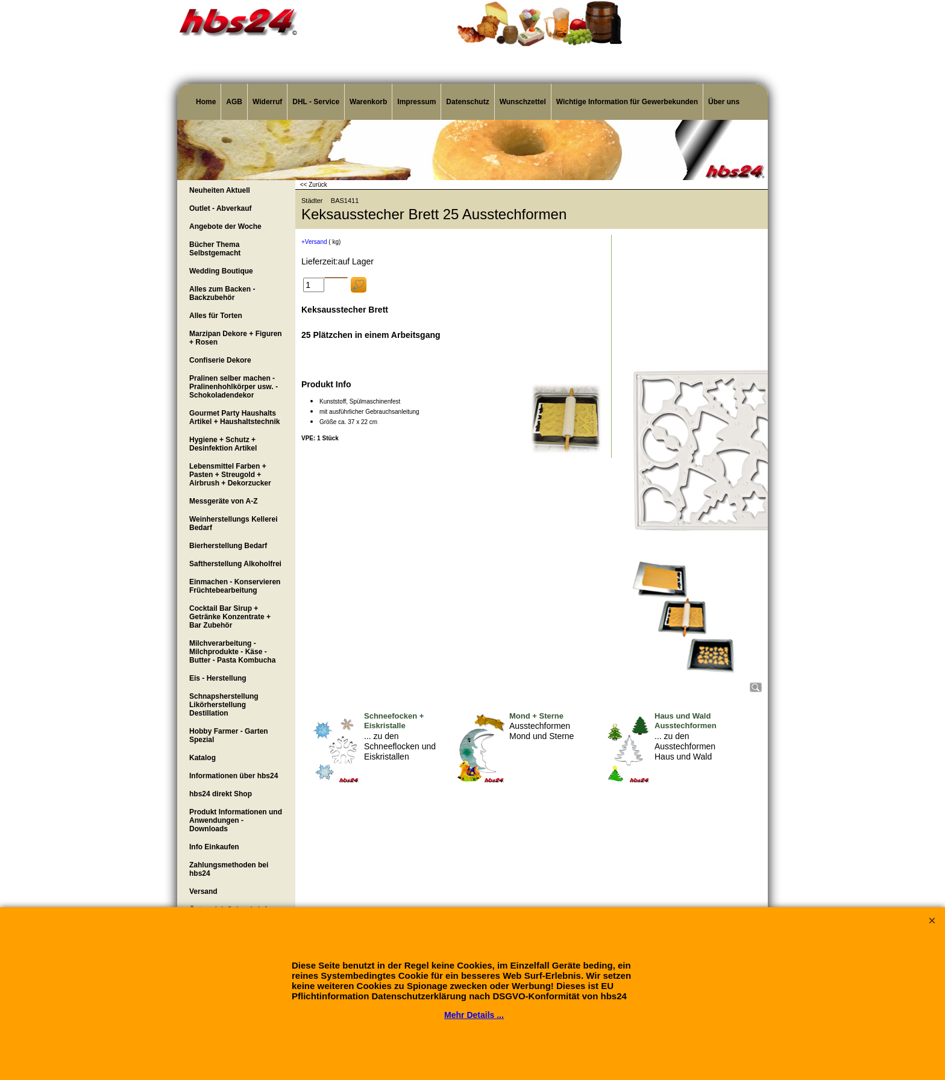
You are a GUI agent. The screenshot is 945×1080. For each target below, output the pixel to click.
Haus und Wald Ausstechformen (686, 721)
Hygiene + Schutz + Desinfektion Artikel (223, 443)
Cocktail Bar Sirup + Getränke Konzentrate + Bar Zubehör (230, 616)
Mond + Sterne (536, 715)
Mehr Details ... (474, 1015)
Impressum (416, 102)
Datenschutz (467, 102)
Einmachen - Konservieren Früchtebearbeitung (234, 586)
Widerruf (267, 102)
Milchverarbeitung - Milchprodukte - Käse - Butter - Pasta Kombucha (232, 651)
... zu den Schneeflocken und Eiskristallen (400, 746)
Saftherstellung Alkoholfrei (235, 564)
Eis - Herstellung (217, 678)
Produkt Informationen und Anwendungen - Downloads (235, 820)
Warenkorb (368, 102)
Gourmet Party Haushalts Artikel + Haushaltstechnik (234, 417)
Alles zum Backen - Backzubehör (222, 293)
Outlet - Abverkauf (220, 208)
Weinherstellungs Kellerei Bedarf (233, 523)
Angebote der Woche (225, 226)
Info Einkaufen (214, 847)
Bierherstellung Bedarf (228, 546)
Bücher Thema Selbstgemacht (214, 248)
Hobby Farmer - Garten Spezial (228, 735)
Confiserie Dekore (220, 360)
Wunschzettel (523, 102)
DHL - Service (315, 102)
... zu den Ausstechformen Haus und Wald (685, 746)
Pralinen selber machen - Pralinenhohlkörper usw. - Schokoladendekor (233, 386)
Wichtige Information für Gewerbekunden (627, 102)
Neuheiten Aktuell (219, 190)
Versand (203, 891)
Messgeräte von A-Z (223, 501)
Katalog (202, 758)
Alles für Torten (215, 315)
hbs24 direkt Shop (220, 794)
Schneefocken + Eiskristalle (394, 721)
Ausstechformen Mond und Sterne (541, 731)
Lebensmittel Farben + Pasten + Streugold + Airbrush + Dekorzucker (230, 474)
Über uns (723, 102)
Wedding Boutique (221, 271)
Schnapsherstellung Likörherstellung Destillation (224, 704)
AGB (234, 102)
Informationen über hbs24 (233, 776)
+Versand (314, 242)
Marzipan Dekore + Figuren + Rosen (235, 337)
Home (206, 102)
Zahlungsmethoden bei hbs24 (228, 869)
